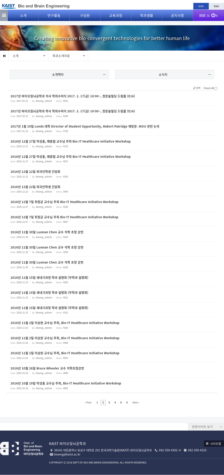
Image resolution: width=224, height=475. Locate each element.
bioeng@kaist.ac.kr (67, 454)
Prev (88, 403)
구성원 (85, 18)
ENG (216, 6)
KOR (201, 6)
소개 (23, 18)
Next (136, 403)
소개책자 (58, 75)
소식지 (162, 75)
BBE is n (208, 17)
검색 (195, 88)
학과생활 (146, 18)
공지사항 (177, 18)
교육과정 (115, 18)
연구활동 (54, 18)
